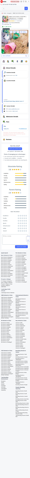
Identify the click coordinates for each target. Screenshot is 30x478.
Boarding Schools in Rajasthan (22, 368)
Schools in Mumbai (20, 324)
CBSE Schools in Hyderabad (7, 302)
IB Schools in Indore (5, 339)
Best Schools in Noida (6, 261)
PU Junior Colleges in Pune (6, 284)
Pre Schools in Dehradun (21, 264)
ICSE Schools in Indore (6, 363)
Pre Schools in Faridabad (21, 268)
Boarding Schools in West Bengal (21, 373)
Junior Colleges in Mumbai (6, 282)
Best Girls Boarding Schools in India (22, 405)
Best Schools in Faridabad (6, 273)
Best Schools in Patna (5, 276)
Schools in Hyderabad (20, 325)
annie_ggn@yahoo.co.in (13, 109)
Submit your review (21, 246)
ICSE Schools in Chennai (6, 372)
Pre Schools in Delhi (20, 256)
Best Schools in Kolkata (6, 267)
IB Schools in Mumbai (5, 330)
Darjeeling (3, 390)
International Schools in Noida (22, 318)
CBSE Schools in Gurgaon (6, 309)
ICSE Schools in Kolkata (6, 352)
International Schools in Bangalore (21, 299)
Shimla (2, 382)
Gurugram (9, 13)
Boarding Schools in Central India (21, 397)
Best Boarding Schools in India (22, 403)
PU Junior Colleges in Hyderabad (5, 286)
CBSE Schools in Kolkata (6, 305)
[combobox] (13, 8)
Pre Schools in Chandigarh (21, 282)
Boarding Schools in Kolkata (22, 361)
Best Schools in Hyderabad (7, 266)
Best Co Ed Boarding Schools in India (22, 410)
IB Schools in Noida (5, 322)
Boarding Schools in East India (22, 399)
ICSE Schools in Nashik (6, 369)
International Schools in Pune (22, 312)
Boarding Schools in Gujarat (22, 362)
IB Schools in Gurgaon (6, 327)
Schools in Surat (19, 343)
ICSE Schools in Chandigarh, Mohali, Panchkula (7, 374)
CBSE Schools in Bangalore (7, 297)
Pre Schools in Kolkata (20, 262)
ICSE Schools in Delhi (5, 367)
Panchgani (3, 385)
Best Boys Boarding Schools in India (22, 408)
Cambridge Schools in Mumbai (7, 292)
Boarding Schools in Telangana (20, 382)
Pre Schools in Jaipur (20, 274)
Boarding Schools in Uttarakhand (20, 376)
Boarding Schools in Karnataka (22, 366)
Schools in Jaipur (19, 340)
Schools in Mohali (19, 346)
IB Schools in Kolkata (5, 325)
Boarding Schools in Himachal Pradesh (22, 370)
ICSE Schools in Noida (5, 357)
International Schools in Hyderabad (21, 305)
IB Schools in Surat (5, 340)
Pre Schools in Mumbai (20, 258)
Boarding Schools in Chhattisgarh (20, 359)
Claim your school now (15, 148)
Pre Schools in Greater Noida (22, 273)
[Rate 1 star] (9, 21)
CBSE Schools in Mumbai (6, 300)
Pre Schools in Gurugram (21, 267)
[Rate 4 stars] (13, 21)
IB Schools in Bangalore (6, 336)
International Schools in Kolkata (21, 310)
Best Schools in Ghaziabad (7, 275)
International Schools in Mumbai (21, 302)
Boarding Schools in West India (21, 401)
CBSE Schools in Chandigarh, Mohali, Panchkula (7, 317)
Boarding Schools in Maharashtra (20, 365)
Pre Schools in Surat (20, 277)
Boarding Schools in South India (21, 394)
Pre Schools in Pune (20, 265)
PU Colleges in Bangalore (6, 281)
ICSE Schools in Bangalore (6, 364)
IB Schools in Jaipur (5, 333)
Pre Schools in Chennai (20, 261)
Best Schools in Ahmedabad (7, 270)
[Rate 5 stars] (15, 21)
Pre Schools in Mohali (20, 280)
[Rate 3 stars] (12, 21)
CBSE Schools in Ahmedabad (7, 312)
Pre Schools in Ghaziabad (21, 270)
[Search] (26, 8)
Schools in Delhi (19, 322)
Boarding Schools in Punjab (21, 384)
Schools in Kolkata (19, 328)
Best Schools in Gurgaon (6, 260)
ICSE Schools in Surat (5, 370)
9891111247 (15, 111)
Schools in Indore (19, 345)
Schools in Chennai (20, 327)
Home (5, 13)
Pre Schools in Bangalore (21, 255)
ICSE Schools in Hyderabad (7, 360)
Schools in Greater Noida (21, 339)
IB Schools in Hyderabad (6, 324)
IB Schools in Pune (5, 331)
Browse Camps (15, 1)
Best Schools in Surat (5, 272)
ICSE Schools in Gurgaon (6, 354)
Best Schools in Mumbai (6, 258)
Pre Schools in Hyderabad (21, 259)
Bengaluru (3, 381)
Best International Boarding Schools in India (21, 413)
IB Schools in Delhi (5, 328)
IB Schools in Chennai (5, 334)
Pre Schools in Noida (20, 271)
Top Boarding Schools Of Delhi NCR (22, 416)
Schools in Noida (19, 337)
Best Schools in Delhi (5, 263)
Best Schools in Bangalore (6, 257)
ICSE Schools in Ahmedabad (7, 366)
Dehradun (3, 387)
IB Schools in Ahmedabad (6, 337)
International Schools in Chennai (21, 307)
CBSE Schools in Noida (6, 299)
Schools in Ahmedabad (20, 342)
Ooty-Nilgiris (4, 388)
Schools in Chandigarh (20, 348)
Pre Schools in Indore (20, 279)
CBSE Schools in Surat (5, 313)
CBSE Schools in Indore (6, 315)
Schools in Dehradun (20, 330)
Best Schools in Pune (5, 269)
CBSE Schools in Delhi (5, 307)
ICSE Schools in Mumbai (6, 355)
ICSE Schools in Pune (5, 358)
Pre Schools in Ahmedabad (21, 276)
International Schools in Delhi (22, 313)
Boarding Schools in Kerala (21, 377)
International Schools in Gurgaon (21, 316)
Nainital (2, 384)
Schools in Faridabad (20, 334)
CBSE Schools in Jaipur (6, 310)
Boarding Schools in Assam (21, 357)
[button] (3, 61)
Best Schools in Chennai (6, 264)
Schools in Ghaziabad (20, 336)
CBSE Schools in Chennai (6, 303)
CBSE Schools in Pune (5, 306)
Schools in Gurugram (20, 333)
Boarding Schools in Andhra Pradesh (22, 380)
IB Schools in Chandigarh (6, 342)
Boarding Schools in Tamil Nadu (21, 355)
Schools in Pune (19, 331)
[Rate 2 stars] (11, 21)
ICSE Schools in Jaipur (5, 361)
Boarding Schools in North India (21, 391)
